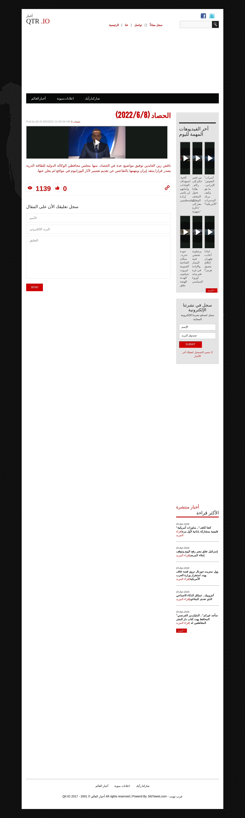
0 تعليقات (75, 121)
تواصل (138, 25)
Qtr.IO (39, 121)
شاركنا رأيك (92, 98)
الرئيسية (114, 25)
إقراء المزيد (183, 555)
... (170, 175)
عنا (126, 25)
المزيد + (211, 290)
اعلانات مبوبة (65, 98)
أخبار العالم (38, 98)
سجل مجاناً (156, 25)
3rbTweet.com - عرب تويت (165, 796)
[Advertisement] (122, 60)
